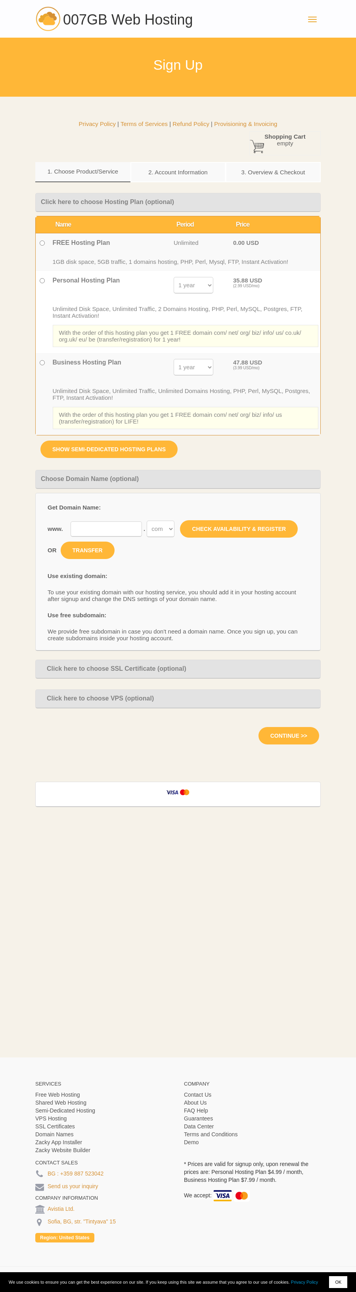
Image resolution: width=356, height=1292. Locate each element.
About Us (195, 1102)
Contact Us (197, 1095)
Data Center (199, 1126)
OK (338, 1282)
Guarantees (198, 1118)
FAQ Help (196, 1110)
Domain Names (54, 1134)
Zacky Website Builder (62, 1150)
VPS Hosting (51, 1118)
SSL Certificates (55, 1126)
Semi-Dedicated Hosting (65, 1110)
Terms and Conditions (210, 1134)
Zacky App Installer (58, 1142)
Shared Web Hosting (60, 1102)
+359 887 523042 (81, 1173)
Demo (191, 1142)
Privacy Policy (304, 1282)
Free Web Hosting (57, 1095)
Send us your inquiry (73, 1186)
